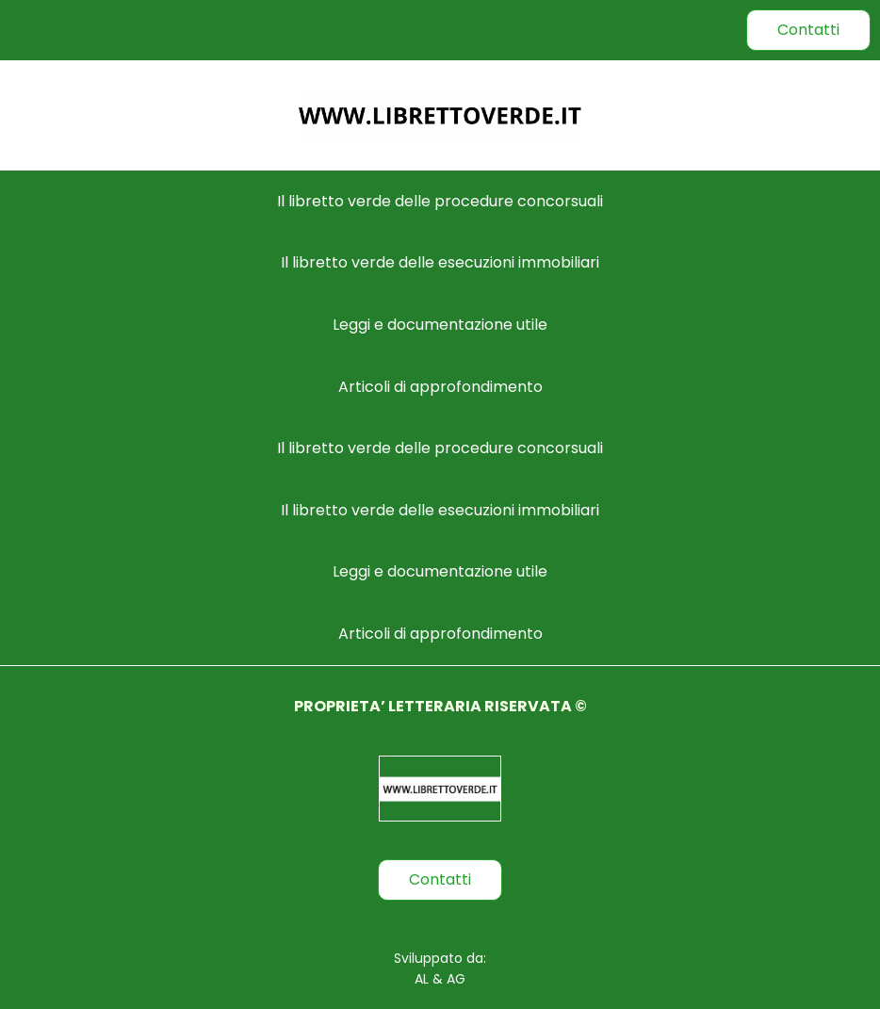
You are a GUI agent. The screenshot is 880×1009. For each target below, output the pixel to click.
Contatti (808, 30)
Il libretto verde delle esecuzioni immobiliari (440, 262)
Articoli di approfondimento (440, 387)
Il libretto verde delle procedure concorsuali (440, 201)
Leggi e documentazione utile (440, 324)
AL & (429, 978)
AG (454, 978)
